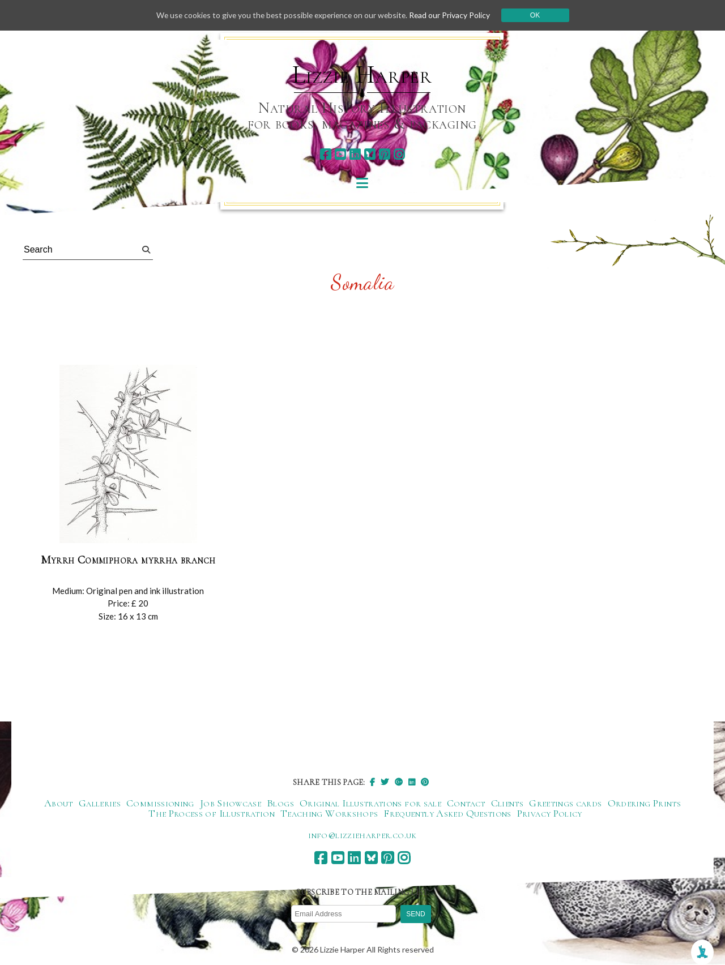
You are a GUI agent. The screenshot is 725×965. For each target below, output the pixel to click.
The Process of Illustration (211, 813)
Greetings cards (565, 803)
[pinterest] (384, 154)
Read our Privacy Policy (453, 15)
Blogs (280, 803)
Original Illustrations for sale (370, 803)
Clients (507, 803)
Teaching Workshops (329, 813)
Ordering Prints (644, 803)
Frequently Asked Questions (447, 813)
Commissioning (160, 803)
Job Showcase (230, 803)
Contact (466, 803)
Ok (539, 15)
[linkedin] (354, 154)
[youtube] (340, 154)
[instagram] (399, 154)
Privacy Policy (549, 813)
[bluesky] (369, 154)
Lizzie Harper (362, 74)
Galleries (100, 803)
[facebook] (325, 154)
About (58, 803)
